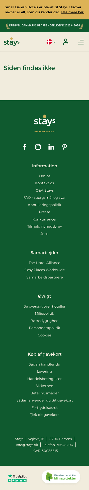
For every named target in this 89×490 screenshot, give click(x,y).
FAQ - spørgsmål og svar (44, 197)
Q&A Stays (45, 190)
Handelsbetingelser (44, 378)
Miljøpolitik (44, 313)
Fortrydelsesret (45, 407)
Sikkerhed (44, 386)
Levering (44, 371)
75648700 (64, 445)
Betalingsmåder (44, 393)
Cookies (45, 335)
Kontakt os (44, 183)
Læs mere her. (72, 12)
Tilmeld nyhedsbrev (44, 226)
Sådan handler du (44, 364)
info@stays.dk (27, 445)
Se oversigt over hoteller (45, 306)
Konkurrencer (45, 219)
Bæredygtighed (45, 320)
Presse (44, 212)
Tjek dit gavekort (44, 414)
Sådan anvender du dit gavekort (44, 400)
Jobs (44, 233)
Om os (44, 176)
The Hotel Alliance (44, 262)
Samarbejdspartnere (44, 277)
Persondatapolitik (44, 328)
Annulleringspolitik (44, 205)
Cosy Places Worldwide (44, 270)
